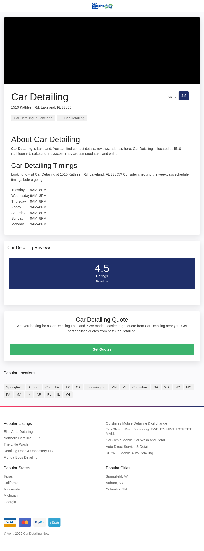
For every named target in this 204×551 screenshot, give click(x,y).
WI (68, 394)
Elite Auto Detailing (18, 432)
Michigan (11, 495)
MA (18, 394)
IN (29, 394)
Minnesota (12, 489)
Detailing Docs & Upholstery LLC (29, 451)
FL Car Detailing (71, 118)
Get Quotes (102, 349)
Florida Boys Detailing (20, 457)
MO (189, 387)
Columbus (140, 387)
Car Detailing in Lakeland (33, 118)
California (11, 483)
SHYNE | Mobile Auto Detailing (129, 453)
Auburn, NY (115, 483)
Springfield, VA (117, 476)
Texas (8, 476)
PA (8, 394)
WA (167, 387)
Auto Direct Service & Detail (127, 447)
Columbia (52, 387)
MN (114, 387)
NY (177, 387)
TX (68, 387)
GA (155, 387)
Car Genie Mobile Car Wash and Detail (136, 440)
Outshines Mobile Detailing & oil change (136, 423)
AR (39, 394)
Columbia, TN (116, 489)
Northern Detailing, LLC (22, 438)
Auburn (34, 387)
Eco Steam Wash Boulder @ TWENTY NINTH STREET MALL (149, 431)
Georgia (10, 502)
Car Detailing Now (36, 533)
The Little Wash (16, 444)
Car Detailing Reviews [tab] (29, 247)
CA (78, 387)
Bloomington (96, 387)
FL (49, 394)
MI (124, 387)
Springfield (14, 387)
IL (58, 394)
